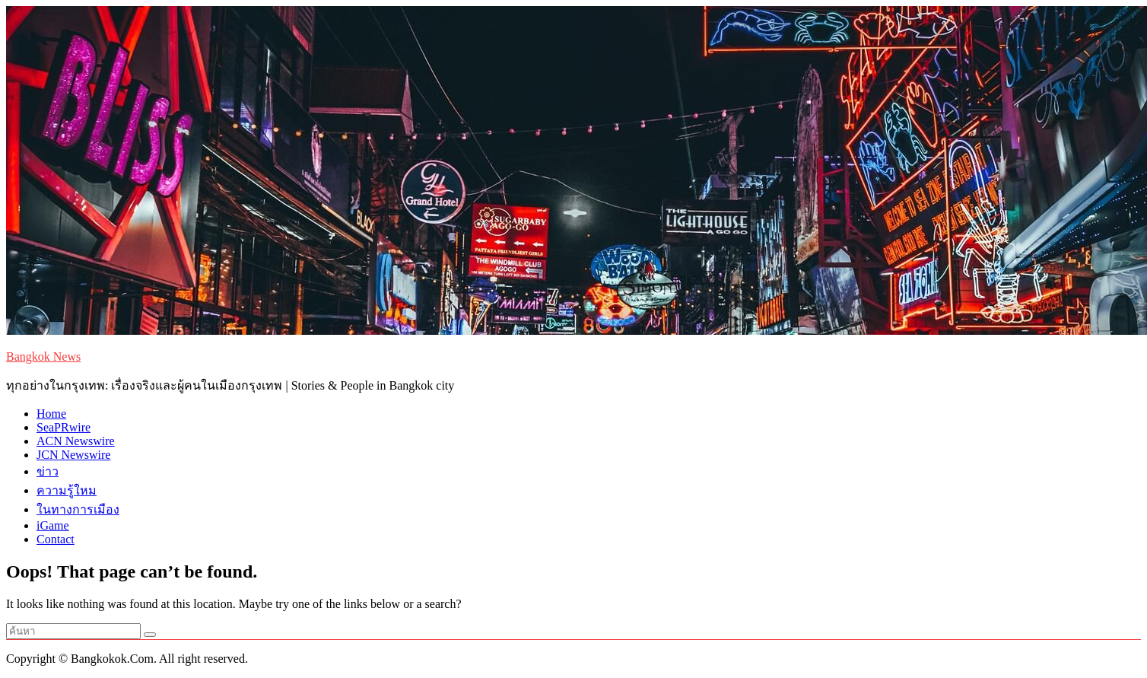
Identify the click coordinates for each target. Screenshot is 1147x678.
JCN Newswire (73, 454)
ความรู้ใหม (67, 490)
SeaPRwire (64, 427)
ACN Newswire (76, 440)
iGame (53, 525)
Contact (56, 539)
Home (51, 413)
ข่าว (48, 471)
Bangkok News (43, 356)
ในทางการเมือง (78, 509)
